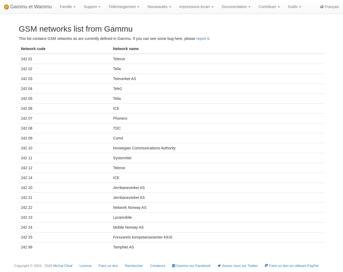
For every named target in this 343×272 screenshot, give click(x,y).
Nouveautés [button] (159, 7)
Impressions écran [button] (196, 7)
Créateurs (157, 266)
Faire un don (108, 266)
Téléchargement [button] (124, 7)
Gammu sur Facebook (191, 266)
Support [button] (92, 7)
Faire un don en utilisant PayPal (291, 266)
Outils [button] (294, 7)
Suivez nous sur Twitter (238, 266)
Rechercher (134, 266)
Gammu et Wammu (28, 6)
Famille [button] (68, 7)
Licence (86, 266)
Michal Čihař (62, 266)
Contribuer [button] (269, 7)
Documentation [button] (236, 7)
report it (202, 38)
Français (329, 7)
